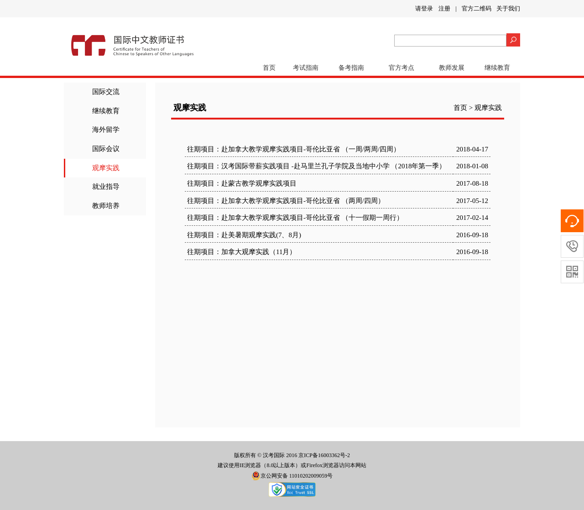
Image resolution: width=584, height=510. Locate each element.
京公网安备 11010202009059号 (292, 475)
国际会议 (106, 148)
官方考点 (401, 67)
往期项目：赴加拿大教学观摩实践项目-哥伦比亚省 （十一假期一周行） (295, 217)
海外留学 (106, 129)
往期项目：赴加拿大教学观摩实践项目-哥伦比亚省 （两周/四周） (286, 200)
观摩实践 (106, 168)
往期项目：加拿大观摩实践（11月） (241, 251)
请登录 (424, 8)
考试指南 (305, 67)
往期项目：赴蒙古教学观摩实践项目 (242, 183)
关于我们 (508, 8)
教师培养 (106, 205)
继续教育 (497, 67)
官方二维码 (476, 8)
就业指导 (106, 186)
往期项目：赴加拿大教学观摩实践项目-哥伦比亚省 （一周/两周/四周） (293, 149)
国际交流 (106, 91)
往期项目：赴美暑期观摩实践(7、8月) (244, 235)
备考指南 (351, 67)
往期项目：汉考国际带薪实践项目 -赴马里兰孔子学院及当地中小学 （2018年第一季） (316, 166)
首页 (269, 67)
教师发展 (451, 67)
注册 (444, 8)
